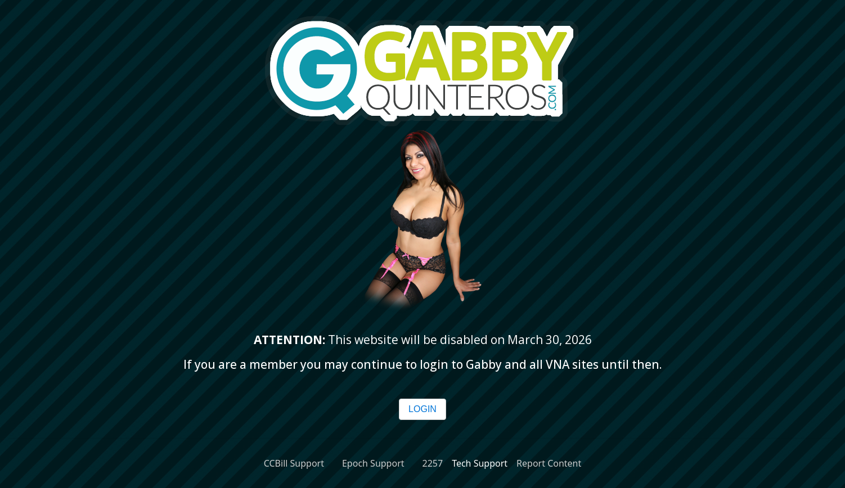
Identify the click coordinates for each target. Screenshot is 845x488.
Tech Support (479, 463)
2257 (432, 463)
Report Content (548, 463)
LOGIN (422, 409)
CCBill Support (294, 463)
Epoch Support (373, 463)
